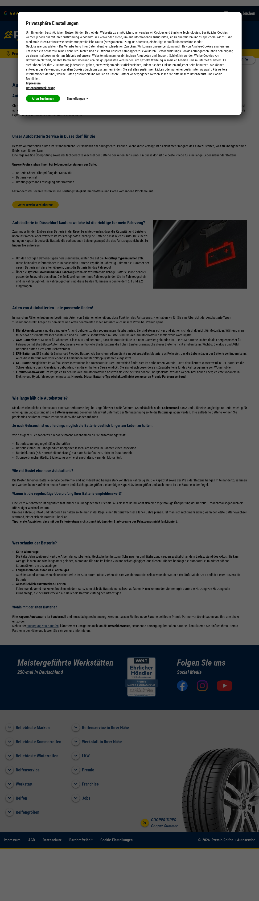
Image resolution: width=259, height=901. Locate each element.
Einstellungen (77, 98)
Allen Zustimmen (43, 98)
